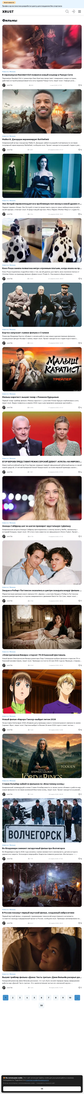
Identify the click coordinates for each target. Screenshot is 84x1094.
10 (70, 998)
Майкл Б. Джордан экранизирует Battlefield (25, 139)
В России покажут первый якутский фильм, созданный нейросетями (38, 912)
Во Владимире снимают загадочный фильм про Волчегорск (33, 848)
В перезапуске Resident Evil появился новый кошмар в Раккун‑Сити (37, 75)
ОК (42, 1089)
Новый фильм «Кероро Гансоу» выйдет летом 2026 (29, 719)
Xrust (8, 12)
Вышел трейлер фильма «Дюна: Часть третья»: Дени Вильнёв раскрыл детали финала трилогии (42, 977)
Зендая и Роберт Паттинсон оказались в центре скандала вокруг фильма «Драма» (42, 590)
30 (41, 1005)
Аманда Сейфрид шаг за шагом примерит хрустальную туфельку (36, 526)
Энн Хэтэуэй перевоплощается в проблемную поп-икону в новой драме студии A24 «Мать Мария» (42, 203)
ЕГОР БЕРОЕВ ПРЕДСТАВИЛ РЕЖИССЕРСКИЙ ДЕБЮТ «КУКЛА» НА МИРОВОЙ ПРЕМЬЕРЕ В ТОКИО (42, 461)
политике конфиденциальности (37, 1080)
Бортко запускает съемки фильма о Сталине (25, 332)
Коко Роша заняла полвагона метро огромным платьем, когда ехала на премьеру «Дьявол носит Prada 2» (42, 268)
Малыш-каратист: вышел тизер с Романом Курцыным (30, 397)
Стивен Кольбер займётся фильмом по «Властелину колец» (33, 784)
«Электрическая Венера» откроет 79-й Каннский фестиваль (33, 655)
